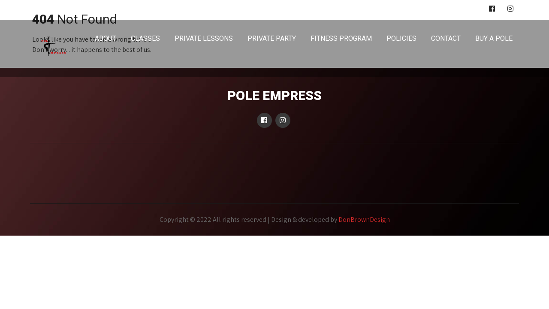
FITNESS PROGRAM (341, 38)
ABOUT (105, 38)
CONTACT (446, 38)
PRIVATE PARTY (271, 38)
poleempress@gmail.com (66, 9)
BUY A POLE (494, 38)
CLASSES (145, 38)
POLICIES (401, 38)
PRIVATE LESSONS (204, 38)
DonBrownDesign (364, 219)
